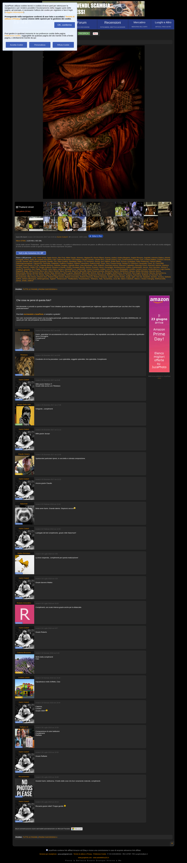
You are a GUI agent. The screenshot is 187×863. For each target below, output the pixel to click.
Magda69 (19, 271)
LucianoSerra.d (153, 269)
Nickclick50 (127, 273)
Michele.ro (59, 273)
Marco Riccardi (65, 271)
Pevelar (84, 275)
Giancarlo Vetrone (154, 265)
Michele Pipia (49, 273)
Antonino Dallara (157, 258)
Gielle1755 (34, 267)
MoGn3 (93, 273)
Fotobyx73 (126, 263)
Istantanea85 (137, 267)
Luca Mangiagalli (121, 269)
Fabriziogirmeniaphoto (24, 263)
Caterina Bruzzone (64, 260)
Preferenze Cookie (12, 36)
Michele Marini (37, 273)
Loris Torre (110, 269)
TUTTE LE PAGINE (30, 289)
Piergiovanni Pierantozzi (97, 275)
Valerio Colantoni (127, 279)
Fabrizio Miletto (155, 261)
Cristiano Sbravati (163, 260)
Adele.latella (41, 258)
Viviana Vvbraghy (147, 279)
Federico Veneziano (81, 263)
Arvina (26, 260)
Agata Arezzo (52, 258)
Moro (99, 273)
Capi (54, 260)
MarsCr (116, 271)
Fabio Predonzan (142, 261)
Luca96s (132, 269)
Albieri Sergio (71, 258)
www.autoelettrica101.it (101, 858)
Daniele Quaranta (39, 261)
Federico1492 (95, 263)
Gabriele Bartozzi (46, 265)
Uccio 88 (116, 279)
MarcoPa (75, 271)
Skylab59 (146, 277)
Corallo (136, 260)
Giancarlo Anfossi (111, 265)
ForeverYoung (115, 263)
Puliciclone (137, 275)
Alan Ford (61, 258)
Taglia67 (53, 279)
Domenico (90, 261)
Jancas (145, 267)
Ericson (124, 261)
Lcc (74, 269)
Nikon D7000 (21, 241)
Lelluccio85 (81, 269)
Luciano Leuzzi (141, 269)
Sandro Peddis (119, 277)
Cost (141, 260)
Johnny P (164, 267)
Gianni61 (26, 267)
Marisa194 (109, 271)
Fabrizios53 (37, 263)
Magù (26, 271)
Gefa (95, 265)
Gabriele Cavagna (60, 265)
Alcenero (80, 258)
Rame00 (154, 275)
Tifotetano (94, 279)
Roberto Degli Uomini (56, 277)
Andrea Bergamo (123, 258)
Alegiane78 (88, 258)
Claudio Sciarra (111, 260)
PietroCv (121, 275)
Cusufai (19, 261)
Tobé (100, 279)
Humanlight (109, 267)
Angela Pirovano (137, 258)
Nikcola (152, 273)
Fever (103, 263)
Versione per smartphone (47, 854)
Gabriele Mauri (73, 265)
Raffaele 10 (146, 275)
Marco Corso (33, 271)
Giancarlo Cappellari (126, 265)
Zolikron (30, 281)
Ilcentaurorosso (119, 267)
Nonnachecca (161, 273)
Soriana (161, 277)
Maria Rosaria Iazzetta (95, 271)
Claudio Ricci (99, 260)
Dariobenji (72, 261)
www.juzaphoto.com (85, 858)
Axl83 (32, 260)
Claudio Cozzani (87, 260)
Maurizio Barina (155, 271)
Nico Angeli (136, 273)
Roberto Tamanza (100, 277)
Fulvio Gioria (27, 265)
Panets (41, 275)
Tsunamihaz (107, 279)
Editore (107, 261)
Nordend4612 (21, 275)
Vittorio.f (137, 279)
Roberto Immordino (72, 277)
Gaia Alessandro (86, 265)
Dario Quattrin (63, 261)
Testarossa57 (62, 279)
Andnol (113, 258)
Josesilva (27, 269)
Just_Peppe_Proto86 (39, 269)
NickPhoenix (117, 273)
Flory (108, 263)
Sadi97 (110, 277)
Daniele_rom (52, 261)
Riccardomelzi (21, 277)
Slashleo (154, 277)
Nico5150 (144, 273)
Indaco (128, 267)
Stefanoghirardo (43, 279)
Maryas (132, 271)
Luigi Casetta (165, 269)
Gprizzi (88, 267)
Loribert (103, 269)
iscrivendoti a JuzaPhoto (33, 314)
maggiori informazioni (14, 12)
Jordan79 (19, 269)
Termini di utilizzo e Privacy (83, 854)
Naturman (24, 504)
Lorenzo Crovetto (92, 269)
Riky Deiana (31, 277)
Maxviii (29, 273)
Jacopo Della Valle (24, 404)
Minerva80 (86, 273)
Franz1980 (159, 263)
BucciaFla (47, 260)
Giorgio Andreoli (45, 267)
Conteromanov (127, 260)
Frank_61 (151, 263)
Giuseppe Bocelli (78, 267)
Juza (49, 269)
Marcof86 (82, 271)
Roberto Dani (42, 277)
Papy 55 (48, 275)
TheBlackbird (72, 279)
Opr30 (29, 275)
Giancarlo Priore (141, 265)
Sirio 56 (139, 277)
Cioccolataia (76, 260)
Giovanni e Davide (58, 267)
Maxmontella (20, 273)
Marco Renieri (53, 271)
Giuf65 (68, 267)
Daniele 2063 (27, 261)
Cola (119, 260)
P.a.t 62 (35, 275)
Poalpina (129, 275)
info (159, 378)
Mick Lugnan (68, 273)
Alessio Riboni (98, 258)
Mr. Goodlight (107, 273)
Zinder (24, 281)
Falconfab (46, 263)
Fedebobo (55, 263)
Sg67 (133, 277)
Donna (97, 261)
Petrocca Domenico (73, 275)
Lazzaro (61, 269)
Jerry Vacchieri (154, 267)
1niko (34, 258)
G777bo (36, 265)
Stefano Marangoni (29, 279)
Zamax (18, 281)
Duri (102, 261)
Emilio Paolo (115, 261)
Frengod (19, 265)
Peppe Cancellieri (58, 275)
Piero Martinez (112, 275)
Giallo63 (101, 265)
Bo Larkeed (39, 260)
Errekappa (131, 261)
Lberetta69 (68, 269)
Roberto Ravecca (86, 277)
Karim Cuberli (62, 237)
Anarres (108, 258)
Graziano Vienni (97, 267)
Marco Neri (43, 271)
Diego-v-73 (81, 261)
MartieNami (124, 271)
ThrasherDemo (84, 279)
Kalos (55, 269)
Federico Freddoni (66, 263)
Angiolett (147, 258)
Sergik (128, 277)
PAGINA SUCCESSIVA (48, 289)
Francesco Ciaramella (139, 263)
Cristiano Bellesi (150, 260)
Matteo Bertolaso (142, 271)
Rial (160, 275)
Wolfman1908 (160, 279)
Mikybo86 (77, 273)
